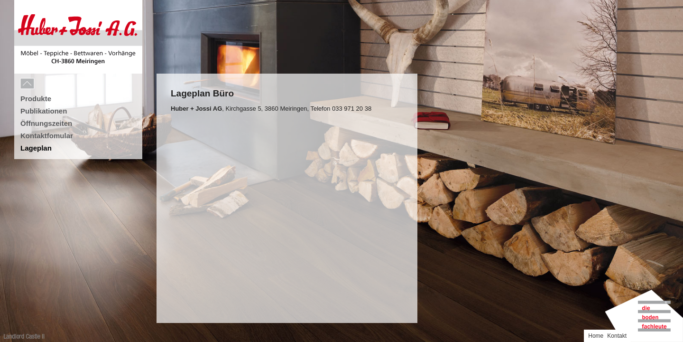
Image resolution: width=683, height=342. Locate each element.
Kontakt (669, 6)
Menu (48, 84)
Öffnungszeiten (46, 123)
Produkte (35, 99)
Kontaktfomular (46, 136)
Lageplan (36, 148)
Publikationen (43, 111)
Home (647, 6)
